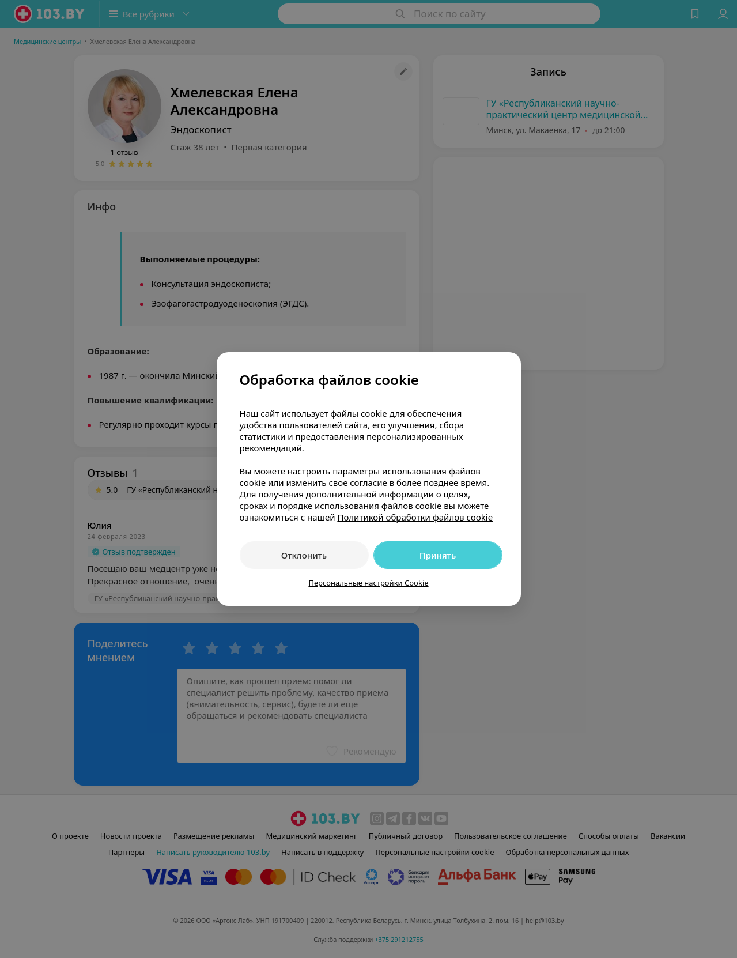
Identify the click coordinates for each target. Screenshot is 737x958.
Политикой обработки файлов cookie (415, 517)
